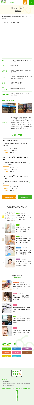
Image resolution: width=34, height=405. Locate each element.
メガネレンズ (7, 352)
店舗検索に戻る (24, 197)
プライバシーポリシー (9, 401)
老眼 (27, 352)
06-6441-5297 (15, 65)
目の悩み (17, 352)
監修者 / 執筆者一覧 (6, 388)
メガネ (6, 348)
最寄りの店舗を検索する (19, 393)
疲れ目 (6, 356)
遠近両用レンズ (16, 356)
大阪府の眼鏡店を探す (9, 197)
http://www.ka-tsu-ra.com (18, 88)
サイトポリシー (24, 401)
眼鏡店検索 (25, 3)
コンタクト (16, 348)
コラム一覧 (4, 379)
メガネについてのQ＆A (17, 388)
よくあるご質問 (26, 388)
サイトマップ (17, 403)
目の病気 (27, 348)
